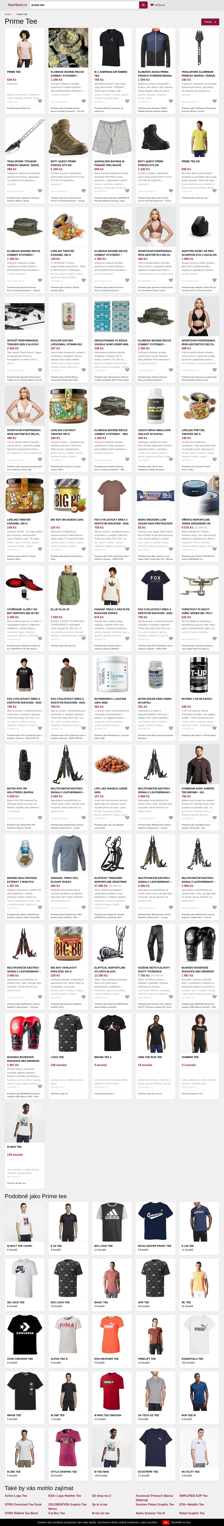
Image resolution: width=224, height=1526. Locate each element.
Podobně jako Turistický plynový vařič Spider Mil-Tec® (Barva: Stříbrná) (197, 649)
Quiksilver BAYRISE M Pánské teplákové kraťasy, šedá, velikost (111, 165)
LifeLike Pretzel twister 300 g (193, 432)
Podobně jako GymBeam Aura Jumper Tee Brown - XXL (196, 826)
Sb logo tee (16, 1302)
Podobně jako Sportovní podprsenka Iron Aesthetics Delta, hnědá (155, 289)
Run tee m (189, 1415)
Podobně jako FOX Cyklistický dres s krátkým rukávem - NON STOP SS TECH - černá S (24, 738)
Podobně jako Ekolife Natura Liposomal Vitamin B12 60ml (64, 378)
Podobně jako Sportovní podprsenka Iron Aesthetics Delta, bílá (24, 468)
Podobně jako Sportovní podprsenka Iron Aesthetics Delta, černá (199, 378)
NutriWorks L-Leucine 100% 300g (110, 700)
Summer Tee (190, 1057)
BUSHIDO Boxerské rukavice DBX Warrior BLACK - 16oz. (198, 971)
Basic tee (101, 1302)
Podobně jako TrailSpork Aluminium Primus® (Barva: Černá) (199, 109)
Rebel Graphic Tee (192, 1513)
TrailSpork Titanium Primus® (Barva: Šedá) (23, 163)
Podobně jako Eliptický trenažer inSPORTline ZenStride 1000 (109, 916)
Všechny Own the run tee (150, 1094)
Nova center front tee (154, 1245)
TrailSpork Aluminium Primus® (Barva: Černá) (198, 73)
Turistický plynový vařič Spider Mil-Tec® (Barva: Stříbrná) (197, 613)
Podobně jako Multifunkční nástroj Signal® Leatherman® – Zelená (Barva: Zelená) (154, 828)
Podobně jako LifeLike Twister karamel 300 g (65, 289)
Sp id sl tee (99, 1504)
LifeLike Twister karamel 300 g (62, 253)
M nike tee (14, 1146)
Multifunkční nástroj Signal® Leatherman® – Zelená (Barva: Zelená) (155, 792)
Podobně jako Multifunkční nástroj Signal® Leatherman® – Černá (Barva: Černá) (67, 828)
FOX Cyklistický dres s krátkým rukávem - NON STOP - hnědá (111, 523)
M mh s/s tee (100, 1513)
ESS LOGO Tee (60, 1302)
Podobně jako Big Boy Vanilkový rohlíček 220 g (66, 1005)
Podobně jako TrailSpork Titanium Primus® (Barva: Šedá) (23, 199)
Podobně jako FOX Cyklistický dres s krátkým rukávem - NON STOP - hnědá (112, 559)
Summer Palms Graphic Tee (155, 1504)
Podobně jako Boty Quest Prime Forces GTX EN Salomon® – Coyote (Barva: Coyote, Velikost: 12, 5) (68, 201)
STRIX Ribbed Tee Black (21, 1513)
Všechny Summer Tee (192, 1094)
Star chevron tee (20, 1358)
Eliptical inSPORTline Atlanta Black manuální (109, 971)
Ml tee (186, 1302)
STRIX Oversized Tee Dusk (23, 1504)
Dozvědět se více (181, 1522)
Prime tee (14, 71)
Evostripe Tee (148, 1471)
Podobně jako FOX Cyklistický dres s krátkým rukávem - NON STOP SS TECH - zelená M (68, 738)
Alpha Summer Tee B (150, 1513)
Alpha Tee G (59, 1358)
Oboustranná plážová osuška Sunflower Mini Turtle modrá (111, 344)
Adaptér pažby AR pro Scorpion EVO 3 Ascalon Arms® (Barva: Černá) (199, 255)
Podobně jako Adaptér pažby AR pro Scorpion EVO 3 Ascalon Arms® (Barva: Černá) (199, 290)
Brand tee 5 (102, 1057)
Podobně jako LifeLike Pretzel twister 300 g (196, 468)
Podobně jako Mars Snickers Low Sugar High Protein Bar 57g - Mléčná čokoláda (155, 559)
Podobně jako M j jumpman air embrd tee (108, 109)
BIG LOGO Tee (103, 1245)
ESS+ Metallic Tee (191, 1504)
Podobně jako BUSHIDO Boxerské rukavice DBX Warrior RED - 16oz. (23, 1095)
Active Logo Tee (16, 1495)
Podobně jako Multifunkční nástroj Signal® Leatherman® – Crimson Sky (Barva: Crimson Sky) (23, 1007)
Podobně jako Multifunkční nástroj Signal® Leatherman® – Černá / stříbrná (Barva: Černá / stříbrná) (198, 917)
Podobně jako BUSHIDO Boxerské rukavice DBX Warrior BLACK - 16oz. (199, 1005)
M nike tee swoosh (107, 1415)
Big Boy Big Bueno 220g (67, 519)
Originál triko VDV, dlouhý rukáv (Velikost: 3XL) (64, 882)
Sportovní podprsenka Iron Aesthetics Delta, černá (198, 344)
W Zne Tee (58, 1415)
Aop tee (143, 1302)
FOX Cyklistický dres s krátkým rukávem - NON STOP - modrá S (155, 613)
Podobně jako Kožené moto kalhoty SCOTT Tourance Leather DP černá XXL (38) (155, 1007)
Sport (8, 14)
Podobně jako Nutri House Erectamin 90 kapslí (155, 736)
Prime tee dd (191, 161)
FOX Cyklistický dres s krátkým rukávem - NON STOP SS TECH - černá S (24, 702)
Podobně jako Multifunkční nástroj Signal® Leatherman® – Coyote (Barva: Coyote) (154, 917)
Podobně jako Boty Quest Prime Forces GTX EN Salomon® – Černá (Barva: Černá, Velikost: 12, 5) (154, 201)
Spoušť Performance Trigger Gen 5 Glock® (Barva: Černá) (23, 344)
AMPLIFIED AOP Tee (193, 1495)
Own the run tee (150, 1057)
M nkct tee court (19, 1245)
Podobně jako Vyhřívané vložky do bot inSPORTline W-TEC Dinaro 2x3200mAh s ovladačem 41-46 (23, 649)
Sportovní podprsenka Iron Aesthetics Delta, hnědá (154, 255)
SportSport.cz (17, 4)
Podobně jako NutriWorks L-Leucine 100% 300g (111, 736)
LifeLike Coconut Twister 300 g (63, 432)
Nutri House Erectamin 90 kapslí (154, 700)
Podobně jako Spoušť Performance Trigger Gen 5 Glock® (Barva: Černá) (24, 378)
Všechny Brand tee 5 (104, 1094)
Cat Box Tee (56, 1513)
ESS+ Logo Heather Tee (64, 1495)
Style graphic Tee (64, 1471)
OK (165, 1522)
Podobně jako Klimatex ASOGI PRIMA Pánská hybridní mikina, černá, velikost (153, 111)
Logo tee (57, 1057)
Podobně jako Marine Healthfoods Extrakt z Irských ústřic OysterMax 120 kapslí (23, 917)
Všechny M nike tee (16, 1183)
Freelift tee (147, 1358)
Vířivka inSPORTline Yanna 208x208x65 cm (196, 521)
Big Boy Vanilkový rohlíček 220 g (64, 969)
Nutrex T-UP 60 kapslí (197, 698)
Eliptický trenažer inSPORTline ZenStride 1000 (110, 882)
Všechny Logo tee (59, 1094)
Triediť (208, 22)
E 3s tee (56, 1245)
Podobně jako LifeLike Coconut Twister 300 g (66, 468)
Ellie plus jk (60, 609)
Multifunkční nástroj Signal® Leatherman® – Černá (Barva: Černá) (68, 792)
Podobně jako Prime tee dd (194, 198)
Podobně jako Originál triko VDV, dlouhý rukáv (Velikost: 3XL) (66, 916)
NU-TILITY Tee (191, 1471)
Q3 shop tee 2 (101, 1495)
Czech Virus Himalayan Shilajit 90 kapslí (154, 432)
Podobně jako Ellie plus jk (63, 646)
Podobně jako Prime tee (18, 108)
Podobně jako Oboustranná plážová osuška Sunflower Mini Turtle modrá (111, 378)
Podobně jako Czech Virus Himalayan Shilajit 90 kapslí (151, 468)
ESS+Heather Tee (106, 1358)
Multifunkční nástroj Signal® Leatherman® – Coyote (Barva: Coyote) (155, 882)
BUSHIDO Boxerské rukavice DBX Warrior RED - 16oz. (23, 1061)
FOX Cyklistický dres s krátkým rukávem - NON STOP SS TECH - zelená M (68, 702)
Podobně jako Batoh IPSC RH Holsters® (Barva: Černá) (21, 826)
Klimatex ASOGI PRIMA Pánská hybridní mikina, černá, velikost (155, 75)
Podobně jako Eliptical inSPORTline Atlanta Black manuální (111, 1005)
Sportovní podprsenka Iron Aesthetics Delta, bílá (24, 434)
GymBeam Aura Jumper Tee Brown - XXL (198, 790)
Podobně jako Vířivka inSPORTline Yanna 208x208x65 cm (198, 557)
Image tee (14, 1415)
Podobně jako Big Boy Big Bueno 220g (67, 557)
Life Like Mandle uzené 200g (110, 790)
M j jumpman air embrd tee (110, 73)
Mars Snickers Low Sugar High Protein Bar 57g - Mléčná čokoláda (155, 523)
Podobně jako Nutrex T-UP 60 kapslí (199, 735)
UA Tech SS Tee (148, 1415)
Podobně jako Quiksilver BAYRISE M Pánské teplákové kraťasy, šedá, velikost (111, 201)
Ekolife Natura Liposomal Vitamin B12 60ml (66, 344)
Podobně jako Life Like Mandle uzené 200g (109, 826)
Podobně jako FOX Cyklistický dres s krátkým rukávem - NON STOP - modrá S (155, 649)
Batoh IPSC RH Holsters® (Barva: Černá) (20, 792)
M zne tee (14, 1471)
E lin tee (188, 1245)
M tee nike (101, 1471)
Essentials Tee (192, 1358)
